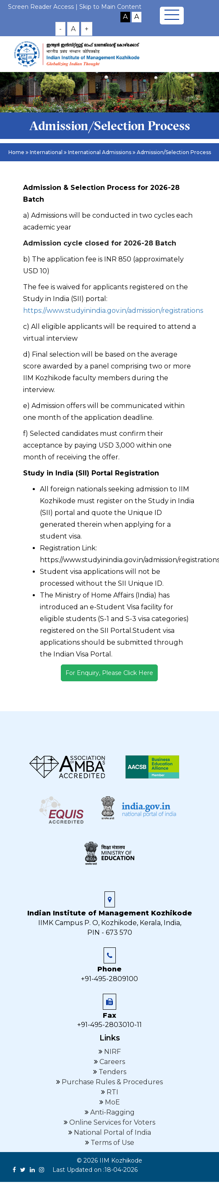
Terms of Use (111, 1143)
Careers (111, 1062)
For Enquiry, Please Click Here (109, 673)
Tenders (111, 1072)
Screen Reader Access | (43, 7)
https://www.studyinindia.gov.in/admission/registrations (113, 311)
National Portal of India (111, 1132)
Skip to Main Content (110, 7)
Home (16, 152)
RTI (111, 1092)
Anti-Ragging (112, 1112)
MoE (111, 1102)
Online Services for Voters (111, 1122)
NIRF (111, 1052)
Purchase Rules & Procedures (111, 1082)
